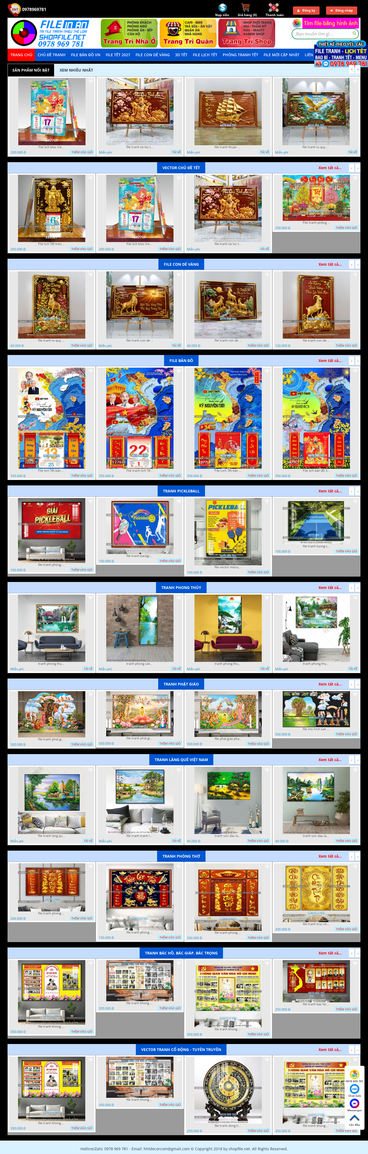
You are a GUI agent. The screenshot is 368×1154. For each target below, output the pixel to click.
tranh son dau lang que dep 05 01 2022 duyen (228, 836)
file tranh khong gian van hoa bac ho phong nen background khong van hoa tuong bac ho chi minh (51, 1026)
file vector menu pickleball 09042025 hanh (228, 567)
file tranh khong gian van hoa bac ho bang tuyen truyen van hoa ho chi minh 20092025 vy (228, 1029)
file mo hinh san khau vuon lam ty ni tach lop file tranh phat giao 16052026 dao (316, 729)
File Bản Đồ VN (85, 54)
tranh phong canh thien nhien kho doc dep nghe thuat (139, 664)
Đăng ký (306, 10)
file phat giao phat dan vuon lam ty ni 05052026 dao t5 (228, 739)
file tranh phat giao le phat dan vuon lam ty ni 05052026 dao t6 (139, 738)
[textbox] (325, 34)
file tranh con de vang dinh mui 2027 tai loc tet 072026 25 (139, 340)
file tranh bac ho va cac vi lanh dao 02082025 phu (316, 1004)
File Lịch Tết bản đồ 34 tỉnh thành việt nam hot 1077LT (228, 471)
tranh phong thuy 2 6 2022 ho (316, 664)
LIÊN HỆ (312, 54)
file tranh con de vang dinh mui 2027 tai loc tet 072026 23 (316, 340)
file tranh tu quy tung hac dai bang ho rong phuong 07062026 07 (51, 340)
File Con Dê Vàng (153, 54)
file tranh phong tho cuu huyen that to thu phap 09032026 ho (51, 913)
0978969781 (27, 9)
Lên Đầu (354, 1120)
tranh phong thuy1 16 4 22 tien (228, 664)
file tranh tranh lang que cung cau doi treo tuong (139, 836)
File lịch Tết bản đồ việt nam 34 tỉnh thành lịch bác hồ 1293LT (51, 471)
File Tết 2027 (118, 54)
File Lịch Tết (205, 54)
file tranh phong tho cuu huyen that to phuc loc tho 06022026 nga (139, 932)
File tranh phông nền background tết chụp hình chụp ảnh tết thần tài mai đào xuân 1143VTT (316, 223)
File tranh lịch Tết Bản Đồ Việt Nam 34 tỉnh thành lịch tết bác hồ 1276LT (139, 471)
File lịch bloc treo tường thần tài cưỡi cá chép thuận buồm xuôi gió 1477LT (51, 147)
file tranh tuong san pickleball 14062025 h (316, 546)
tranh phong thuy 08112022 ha (51, 664)
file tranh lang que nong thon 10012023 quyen (51, 836)
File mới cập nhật (281, 54)
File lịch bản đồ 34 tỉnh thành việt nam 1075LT (316, 471)
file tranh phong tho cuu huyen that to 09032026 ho (228, 933)
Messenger (354, 1105)
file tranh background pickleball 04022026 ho (139, 556)
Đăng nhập (341, 10)
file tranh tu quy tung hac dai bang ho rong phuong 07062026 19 (316, 147)
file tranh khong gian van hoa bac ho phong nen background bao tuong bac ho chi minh (139, 1003)
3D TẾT (181, 54)
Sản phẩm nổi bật (30, 70)
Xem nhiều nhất (76, 70)
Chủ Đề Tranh (52, 54)
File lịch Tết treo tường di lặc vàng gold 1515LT (51, 244)
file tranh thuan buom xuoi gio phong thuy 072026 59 (228, 147)
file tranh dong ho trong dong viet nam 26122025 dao (228, 1126)
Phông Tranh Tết (240, 54)
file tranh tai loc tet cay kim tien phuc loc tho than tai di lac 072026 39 (139, 147)
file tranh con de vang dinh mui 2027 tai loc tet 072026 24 (228, 340)
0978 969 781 (354, 1076)
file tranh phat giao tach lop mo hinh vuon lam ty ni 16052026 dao (51, 739)
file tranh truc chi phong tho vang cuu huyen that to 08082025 (316, 924)
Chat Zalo (354, 1091)
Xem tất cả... (330, 167)
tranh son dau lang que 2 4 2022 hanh (316, 836)
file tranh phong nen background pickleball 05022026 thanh (51, 565)
